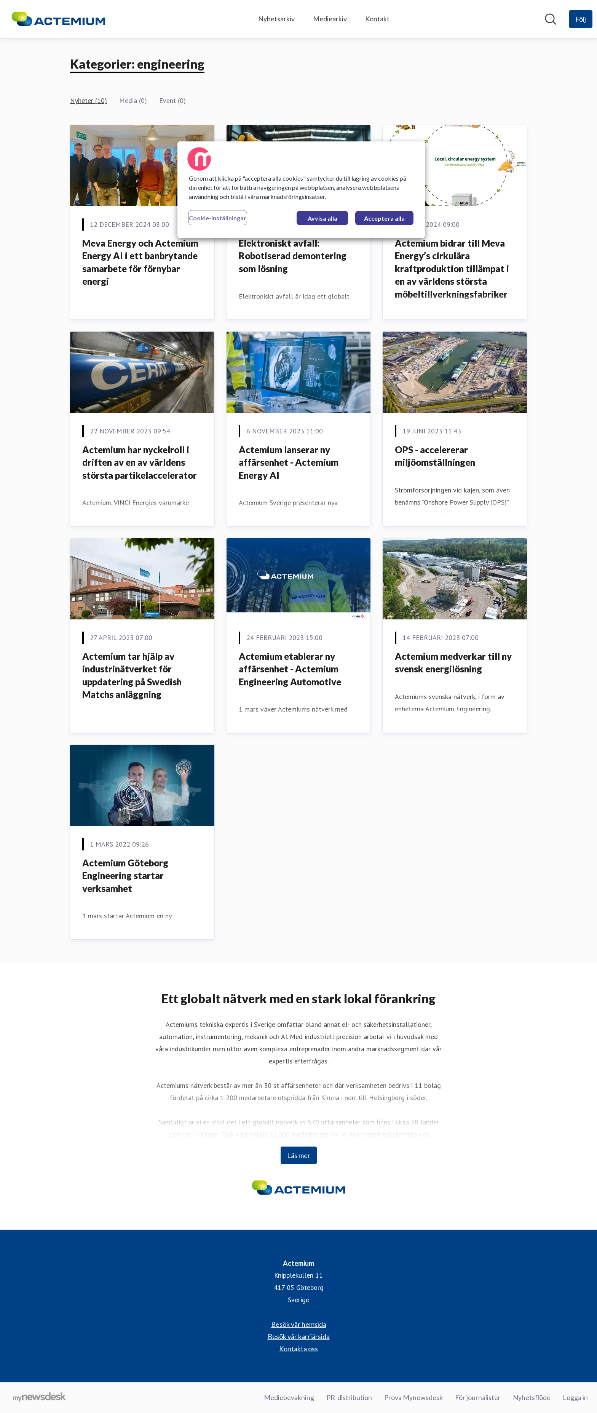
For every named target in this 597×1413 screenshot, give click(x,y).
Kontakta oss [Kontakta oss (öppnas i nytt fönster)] (298, 1348)
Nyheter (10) (88, 100)
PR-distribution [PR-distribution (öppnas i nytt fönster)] (349, 1397)
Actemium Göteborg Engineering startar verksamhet (125, 875)
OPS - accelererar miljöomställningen (435, 456)
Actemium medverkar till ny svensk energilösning (453, 663)
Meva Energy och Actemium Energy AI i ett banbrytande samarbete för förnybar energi (140, 262)
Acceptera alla (384, 218)
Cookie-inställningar (217, 217)
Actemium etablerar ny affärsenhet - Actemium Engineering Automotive (290, 669)
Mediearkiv (330, 18)
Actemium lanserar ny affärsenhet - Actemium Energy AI (288, 462)
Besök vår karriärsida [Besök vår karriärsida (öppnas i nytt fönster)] (299, 1336)
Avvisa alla (322, 218)
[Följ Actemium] (580, 19)
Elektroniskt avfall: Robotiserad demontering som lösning (292, 255)
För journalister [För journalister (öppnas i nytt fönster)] (478, 1397)
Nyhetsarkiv (276, 18)
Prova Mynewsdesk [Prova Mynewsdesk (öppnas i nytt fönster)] (413, 1397)
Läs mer (298, 1155)
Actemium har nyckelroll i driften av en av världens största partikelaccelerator (139, 462)
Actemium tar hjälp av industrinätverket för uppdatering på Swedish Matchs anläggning (132, 675)
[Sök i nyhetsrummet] (550, 19)
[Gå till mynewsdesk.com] (39, 1398)
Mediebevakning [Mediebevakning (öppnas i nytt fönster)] (289, 1397)
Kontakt (377, 18)
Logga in (575, 1397)
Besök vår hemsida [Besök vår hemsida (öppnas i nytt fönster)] (298, 1324)
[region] (301, 189)
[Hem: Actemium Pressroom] (58, 19)
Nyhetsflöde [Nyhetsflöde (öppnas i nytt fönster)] (532, 1397)
